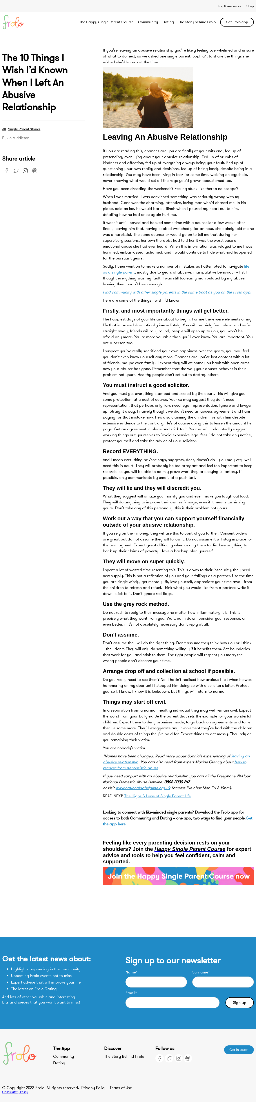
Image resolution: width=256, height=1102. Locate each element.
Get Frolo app (237, 22)
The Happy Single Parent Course (106, 22)
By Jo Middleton (15, 138)
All (4, 129)
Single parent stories (24, 129)
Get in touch (239, 1049)
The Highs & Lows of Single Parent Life (157, 796)
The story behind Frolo (197, 22)
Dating (168, 22)
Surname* (201, 972)
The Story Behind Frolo (124, 1056)
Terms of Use (121, 1087)
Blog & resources (229, 6)
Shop (250, 6)
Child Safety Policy (15, 1092)
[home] (27, 22)
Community (148, 22)
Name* (131, 972)
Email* (131, 992)
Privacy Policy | (95, 1087)
